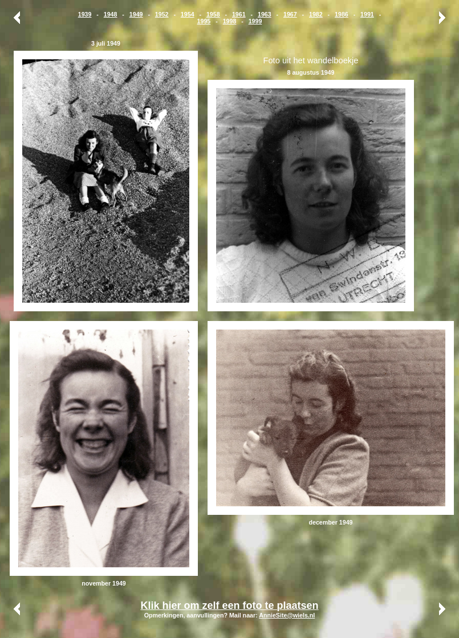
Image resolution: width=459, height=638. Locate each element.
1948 (110, 14)
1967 (290, 14)
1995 (204, 21)
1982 (316, 14)
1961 (239, 14)
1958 (213, 14)
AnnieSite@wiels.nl (287, 615)
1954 (187, 14)
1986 (341, 14)
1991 (367, 14)
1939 (85, 14)
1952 (162, 14)
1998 (230, 21)
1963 (264, 14)
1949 (136, 14)
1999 (255, 21)
